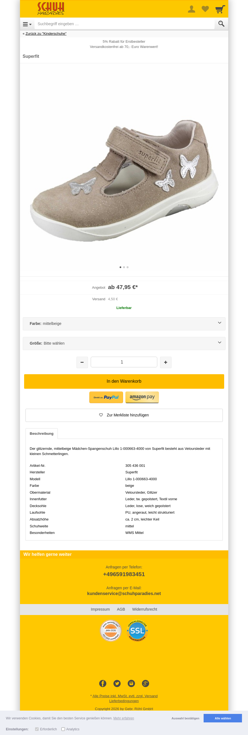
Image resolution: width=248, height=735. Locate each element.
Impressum (100, 609)
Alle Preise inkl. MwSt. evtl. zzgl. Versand (125, 696)
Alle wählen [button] (223, 718)
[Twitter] (117, 684)
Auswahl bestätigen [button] (185, 718)
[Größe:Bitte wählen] (124, 343)
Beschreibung (42, 433)
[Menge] (124, 362)
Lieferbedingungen (124, 701)
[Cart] (220, 9)
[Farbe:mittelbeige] (124, 323)
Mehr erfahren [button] (123, 718)
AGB (121, 609)
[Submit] (221, 23)
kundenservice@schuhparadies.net (124, 593)
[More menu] (191, 9)
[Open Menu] (27, 24)
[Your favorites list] (205, 9)
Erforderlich (48, 729)
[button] (124, 415)
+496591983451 (124, 574)
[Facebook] (103, 684)
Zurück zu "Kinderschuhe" (45, 34)
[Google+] (145, 684)
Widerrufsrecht (144, 609)
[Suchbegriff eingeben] (125, 24)
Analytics (72, 729)
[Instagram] (131, 684)
